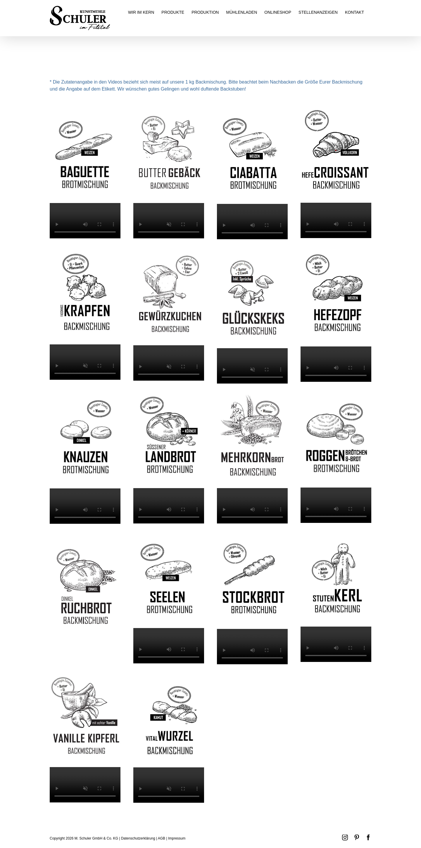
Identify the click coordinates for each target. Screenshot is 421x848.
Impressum (176, 838)
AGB (161, 838)
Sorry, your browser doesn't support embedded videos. (85, 220)
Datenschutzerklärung (138, 838)
